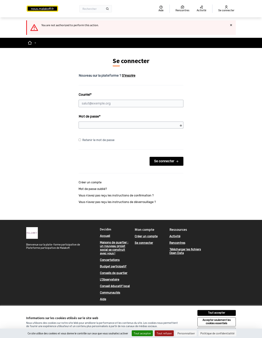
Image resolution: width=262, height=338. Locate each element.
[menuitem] (116, 236)
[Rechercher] (96, 8)
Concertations (110, 260)
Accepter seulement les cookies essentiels (217, 322)
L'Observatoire (109, 279)
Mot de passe (89, 116)
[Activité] (201, 9)
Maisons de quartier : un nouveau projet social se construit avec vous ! (114, 248)
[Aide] (161, 9)
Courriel (131, 100)
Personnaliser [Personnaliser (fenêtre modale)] (186, 333)
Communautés (110, 292)
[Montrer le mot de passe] (181, 125)
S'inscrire (128, 76)
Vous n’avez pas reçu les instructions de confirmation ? (116, 195)
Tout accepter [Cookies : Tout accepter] (142, 333)
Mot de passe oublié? (93, 189)
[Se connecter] (226, 9)
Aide (103, 299)
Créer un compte (90, 182)
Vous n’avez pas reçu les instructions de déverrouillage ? (117, 202)
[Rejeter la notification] (231, 25)
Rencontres (177, 243)
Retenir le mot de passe (96, 140)
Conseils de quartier (113, 273)
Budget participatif (113, 266)
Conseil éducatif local (115, 286)
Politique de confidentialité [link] (217, 333)
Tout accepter (216, 312)
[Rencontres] (182, 9)
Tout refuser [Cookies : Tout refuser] (164, 333)
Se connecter (166, 161)
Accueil (105, 236)
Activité (174, 236)
